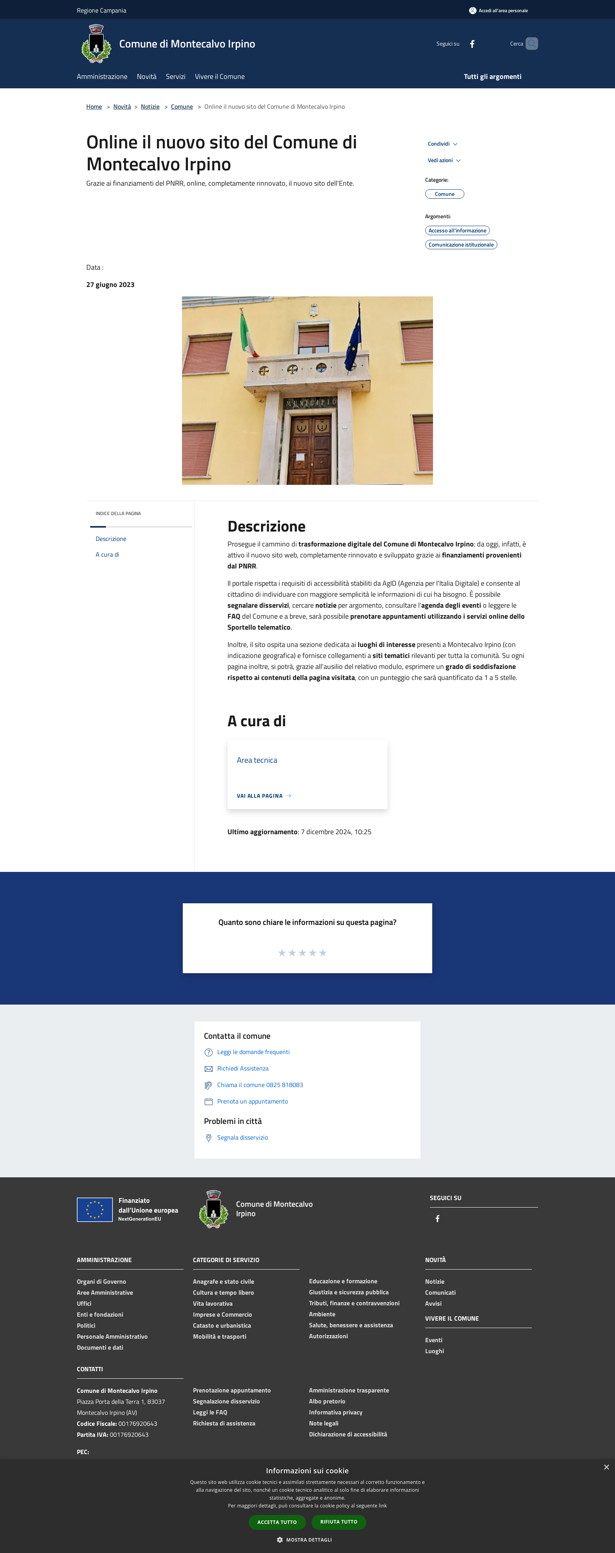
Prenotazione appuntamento (232, 1390)
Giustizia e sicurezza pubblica (349, 1292)
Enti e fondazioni (100, 1314)
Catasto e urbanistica (222, 1325)
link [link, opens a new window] (383, 1505)
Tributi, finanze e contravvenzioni (354, 1303)
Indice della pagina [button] (118, 513)
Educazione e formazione (343, 1281)
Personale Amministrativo (112, 1336)
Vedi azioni (445, 160)
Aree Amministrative (105, 1292)
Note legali (323, 1423)
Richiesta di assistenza (224, 1423)
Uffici (84, 1303)
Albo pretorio (327, 1401)
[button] (307, 1540)
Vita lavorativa (213, 1303)
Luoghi (434, 1351)
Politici (86, 1325)
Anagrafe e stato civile (223, 1281)
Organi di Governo (101, 1281)
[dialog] (307, 1506)
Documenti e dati (100, 1347)
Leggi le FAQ (210, 1412)
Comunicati (440, 1292)
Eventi (433, 1340)
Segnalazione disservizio (226, 1401)
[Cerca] (528, 43)
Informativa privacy (335, 1412)
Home (94, 106)
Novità (122, 106)
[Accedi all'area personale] (498, 10)
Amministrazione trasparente (349, 1390)
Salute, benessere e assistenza (351, 1325)
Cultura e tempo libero (223, 1292)
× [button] (606, 1468)
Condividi (444, 144)
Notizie (150, 106)
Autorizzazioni (328, 1336)
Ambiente (322, 1314)
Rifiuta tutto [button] (339, 1521)
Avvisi (433, 1303)
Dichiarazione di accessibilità (348, 1434)
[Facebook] (459, 43)
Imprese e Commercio (222, 1314)
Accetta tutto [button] (277, 1522)
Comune (182, 106)
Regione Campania (101, 10)
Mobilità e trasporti (219, 1336)
